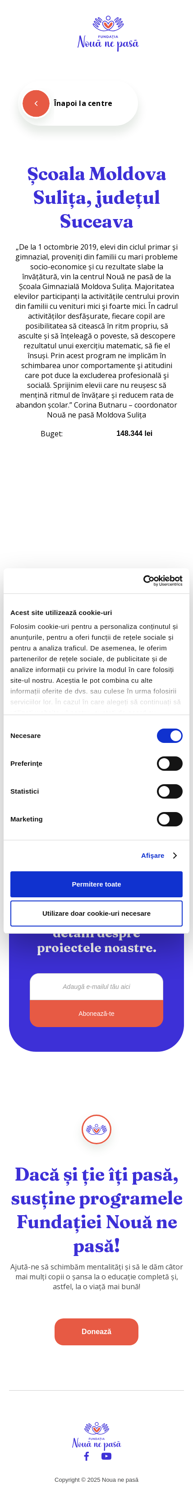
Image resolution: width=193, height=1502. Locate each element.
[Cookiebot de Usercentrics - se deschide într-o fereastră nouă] (143, 581)
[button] (176, 33)
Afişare (153, 855)
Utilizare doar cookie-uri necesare (96, 913)
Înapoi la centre (83, 103)
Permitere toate (96, 884)
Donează (96, 1331)
